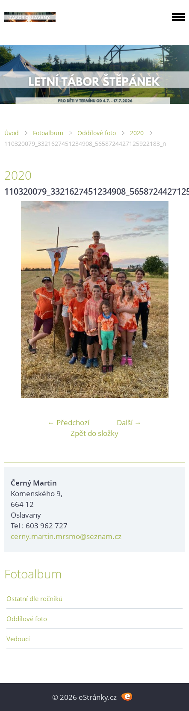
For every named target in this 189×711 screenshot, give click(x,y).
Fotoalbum (48, 133)
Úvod (11, 133)
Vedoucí (18, 638)
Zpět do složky (94, 433)
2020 (137, 133)
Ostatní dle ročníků (34, 598)
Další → (129, 422)
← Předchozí (68, 422)
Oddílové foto (96, 133)
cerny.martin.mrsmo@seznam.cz (66, 536)
